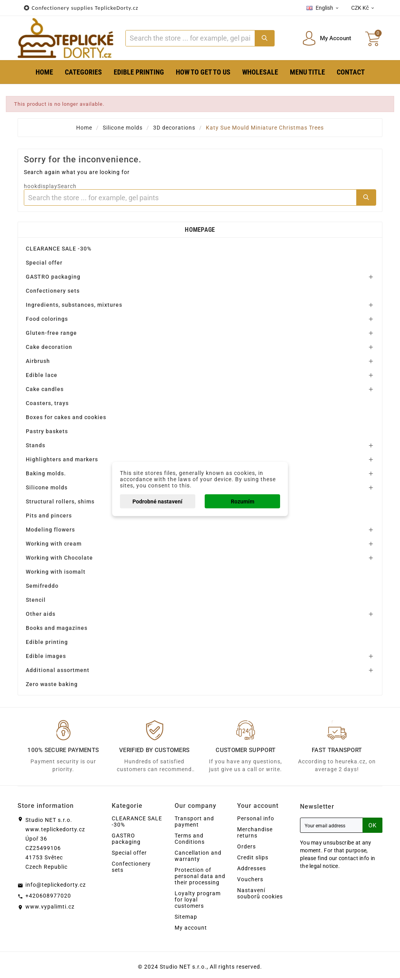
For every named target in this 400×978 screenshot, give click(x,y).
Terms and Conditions (190, 838)
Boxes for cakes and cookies (66, 417)
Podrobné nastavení (157, 501)
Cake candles (45, 389)
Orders (246, 846)
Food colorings (47, 319)
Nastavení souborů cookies (260, 893)
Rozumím (242, 501)
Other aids (40, 614)
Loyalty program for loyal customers (198, 899)
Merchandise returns (255, 832)
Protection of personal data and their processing (200, 876)
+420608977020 (48, 896)
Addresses (251, 868)
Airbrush (38, 361)
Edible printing (47, 642)
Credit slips (252, 857)
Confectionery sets (53, 291)
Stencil (36, 600)
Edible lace (41, 375)
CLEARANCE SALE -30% (58, 248)
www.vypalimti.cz (50, 906)
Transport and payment (194, 821)
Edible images (46, 656)
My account (191, 928)
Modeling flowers (50, 529)
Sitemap (186, 917)
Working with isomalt (56, 572)
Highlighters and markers (62, 459)
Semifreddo (42, 586)
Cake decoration (49, 347)
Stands (35, 445)
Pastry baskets (47, 431)
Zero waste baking (52, 684)
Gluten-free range (51, 333)
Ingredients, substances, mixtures (74, 305)
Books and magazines (57, 628)
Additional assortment (57, 670)
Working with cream (54, 544)
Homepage (200, 229)
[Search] (190, 38)
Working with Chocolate (59, 558)
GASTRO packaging (53, 277)
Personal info (255, 818)
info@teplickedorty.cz (55, 885)
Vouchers (250, 879)
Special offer (44, 263)
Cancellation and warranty (198, 856)
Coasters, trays (47, 403)
